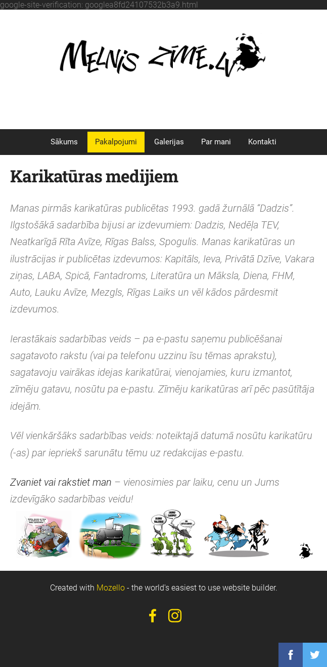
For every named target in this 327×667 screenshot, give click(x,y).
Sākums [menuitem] (64, 141)
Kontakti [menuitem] (262, 141)
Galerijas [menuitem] (169, 141)
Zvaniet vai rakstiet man (61, 482)
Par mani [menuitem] (216, 141)
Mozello (111, 588)
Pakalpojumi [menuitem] (116, 141)
